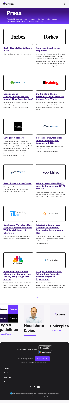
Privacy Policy (45, 396)
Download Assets (30, 335)
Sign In (23, 362)
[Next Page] (37, 297)
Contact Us (31, 362)
